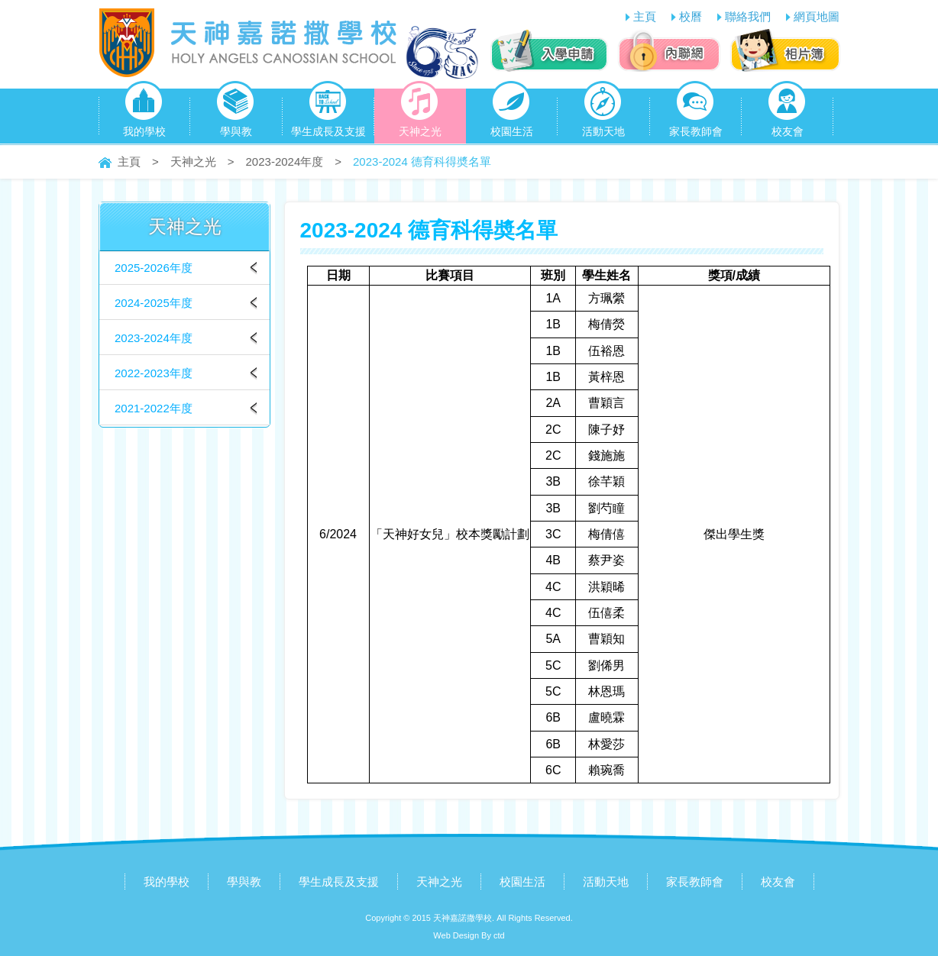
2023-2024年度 (285, 161)
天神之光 (420, 113)
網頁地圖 (816, 16)
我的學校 (144, 113)
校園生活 (511, 113)
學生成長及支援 (328, 113)
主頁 (644, 16)
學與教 (236, 113)
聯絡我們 (748, 16)
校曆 (690, 16)
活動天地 (603, 113)
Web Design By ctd (468, 935)
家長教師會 (696, 113)
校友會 (787, 113)
